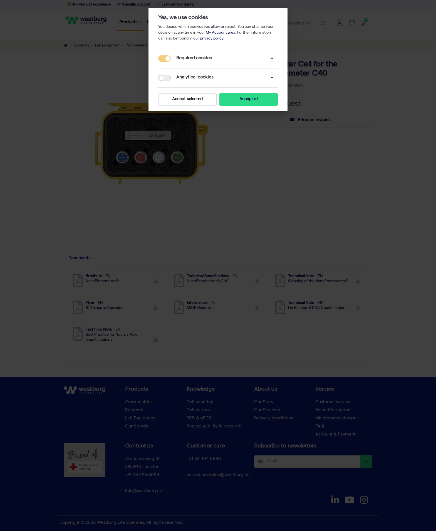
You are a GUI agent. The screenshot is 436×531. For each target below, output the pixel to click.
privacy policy (211, 39)
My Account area (220, 33)
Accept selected (187, 99)
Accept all (248, 99)
